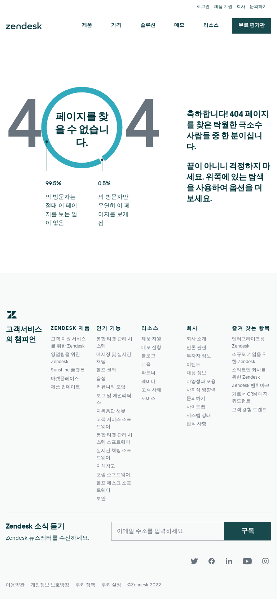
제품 (87, 25)
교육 (146, 364)
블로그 (148, 356)
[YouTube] (250, 561)
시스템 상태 (198, 415)
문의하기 (258, 6)
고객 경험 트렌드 (249, 410)
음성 (101, 379)
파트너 (148, 373)
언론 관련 (196, 347)
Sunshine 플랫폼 (68, 370)
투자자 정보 (198, 356)
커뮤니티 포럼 (111, 387)
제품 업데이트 (65, 387)
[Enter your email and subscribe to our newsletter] (167, 531)
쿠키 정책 (85, 583)
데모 (179, 25)
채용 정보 (196, 373)
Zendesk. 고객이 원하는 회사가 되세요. (24, 26)
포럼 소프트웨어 (113, 475)
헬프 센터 (106, 370)
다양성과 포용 (201, 381)
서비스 (148, 398)
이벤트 (193, 364)
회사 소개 (196, 339)
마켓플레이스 (65, 379)
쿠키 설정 (111, 583)
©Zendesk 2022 (144, 583)
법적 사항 (196, 424)
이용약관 (15, 583)
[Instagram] (265, 561)
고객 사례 (151, 390)
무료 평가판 (251, 25)
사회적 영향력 (201, 390)
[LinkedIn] (232, 561)
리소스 (211, 25)
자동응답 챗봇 (111, 411)
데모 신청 (151, 347)
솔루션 (147, 25)
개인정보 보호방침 (50, 583)
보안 (101, 498)
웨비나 (148, 381)
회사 (241, 6)
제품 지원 (223, 6)
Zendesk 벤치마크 (250, 385)
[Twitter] (197, 561)
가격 (116, 25)
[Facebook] (215, 561)
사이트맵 (195, 407)
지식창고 (105, 466)
